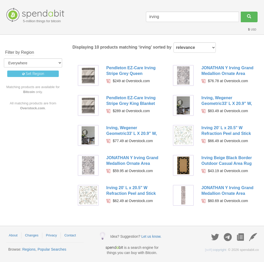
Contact (70, 235)
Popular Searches (52, 249)
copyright (215, 250)
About (13, 235)
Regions (28, 249)
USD (252, 29)
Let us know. (151, 236)
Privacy (51, 235)
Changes (31, 235)
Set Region (33, 74)
